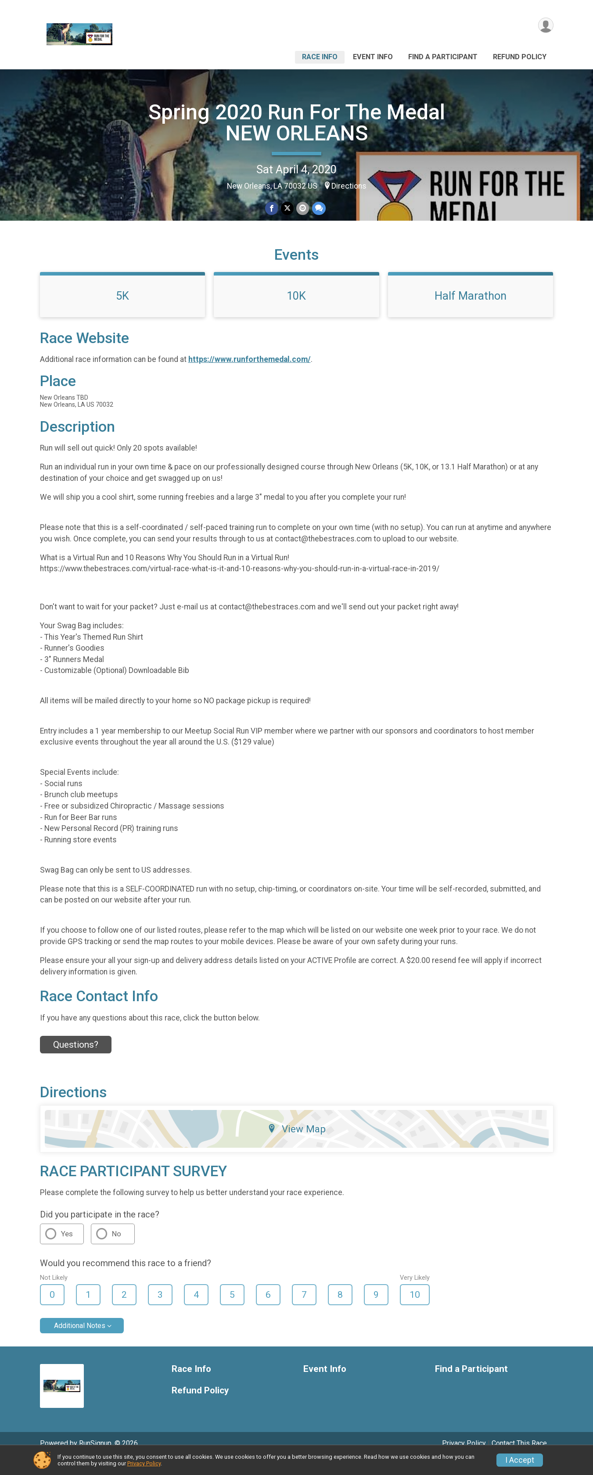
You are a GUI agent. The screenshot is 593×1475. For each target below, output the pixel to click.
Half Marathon (471, 311)
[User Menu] (545, 26)
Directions (349, 186)
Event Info (373, 57)
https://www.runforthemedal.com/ (249, 375)
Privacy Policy (144, 1463)
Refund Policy (519, 57)
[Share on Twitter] (287, 208)
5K (122, 311)
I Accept (519, 1460)
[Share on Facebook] (272, 208)
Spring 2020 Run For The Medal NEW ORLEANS (296, 123)
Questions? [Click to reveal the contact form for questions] (75, 1060)
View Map (296, 1144)
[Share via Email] (302, 208)
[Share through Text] (318, 208)
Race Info (320, 57)
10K (296, 311)
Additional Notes (79, 1341)
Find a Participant (443, 57)
